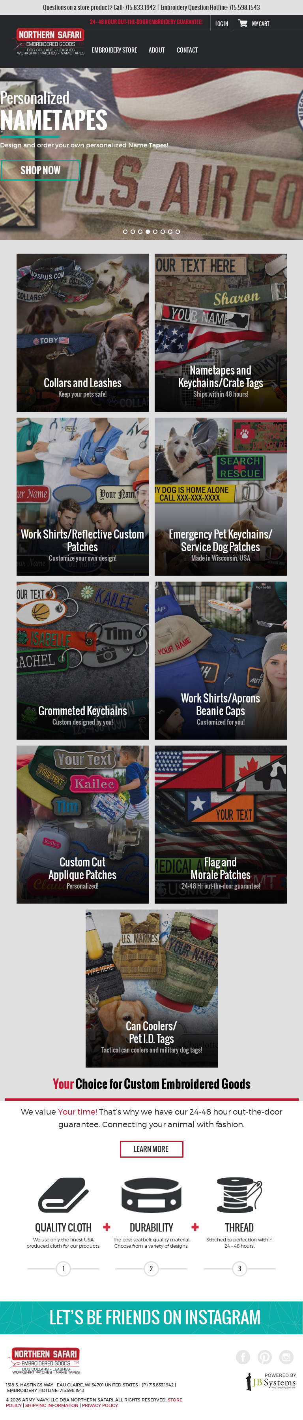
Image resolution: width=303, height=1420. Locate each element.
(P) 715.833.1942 (158, 1385)
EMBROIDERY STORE (114, 50)
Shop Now (40, 170)
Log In (221, 24)
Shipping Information (52, 1405)
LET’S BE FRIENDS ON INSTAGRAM (155, 1317)
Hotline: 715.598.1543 (235, 7)
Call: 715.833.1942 (134, 7)
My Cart (253, 23)
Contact (187, 50)
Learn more (151, 1149)
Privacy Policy (100, 1405)
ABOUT (157, 50)
